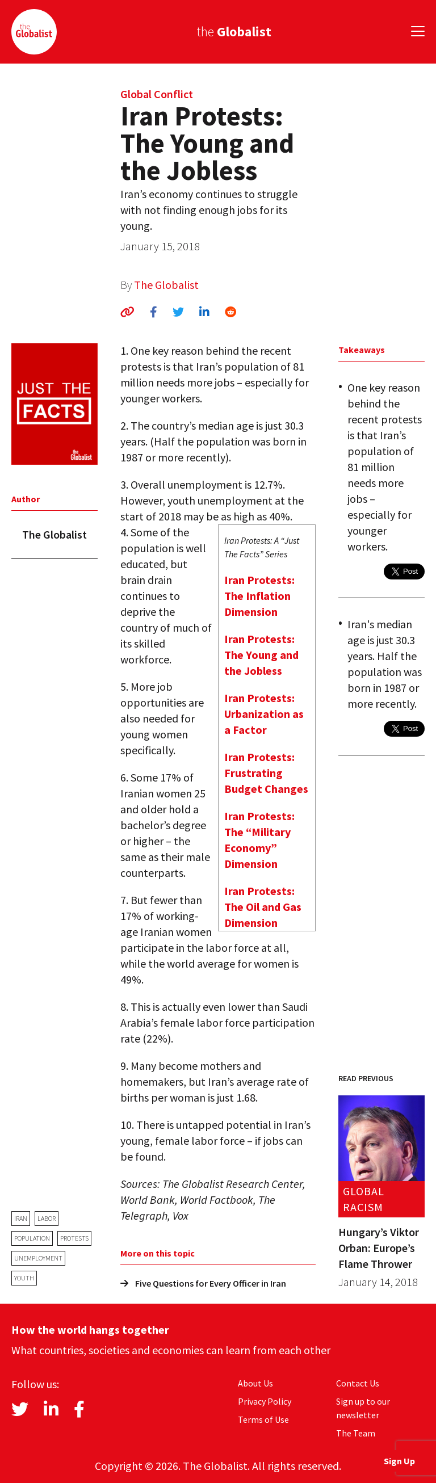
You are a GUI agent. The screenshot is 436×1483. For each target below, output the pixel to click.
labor (46, 1218)
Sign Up (399, 1461)
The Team (355, 1433)
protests (74, 1238)
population (32, 1238)
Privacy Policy (264, 1401)
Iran (20, 1218)
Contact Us (357, 1383)
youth (24, 1278)
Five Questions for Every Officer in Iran (203, 1283)
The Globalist (166, 285)
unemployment (38, 1258)
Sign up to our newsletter (363, 1408)
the (233, 31)
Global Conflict (156, 94)
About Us (255, 1383)
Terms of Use (263, 1419)
